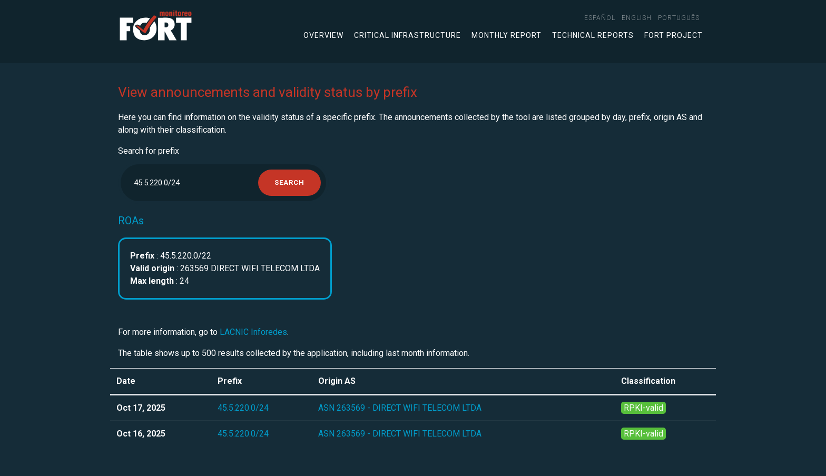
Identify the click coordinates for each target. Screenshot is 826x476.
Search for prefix (148, 151)
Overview (323, 35)
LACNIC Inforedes (253, 332)
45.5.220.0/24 (243, 408)
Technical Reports (593, 35)
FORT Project (673, 35)
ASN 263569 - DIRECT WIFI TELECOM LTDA (399, 408)
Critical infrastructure (407, 35)
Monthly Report (506, 35)
